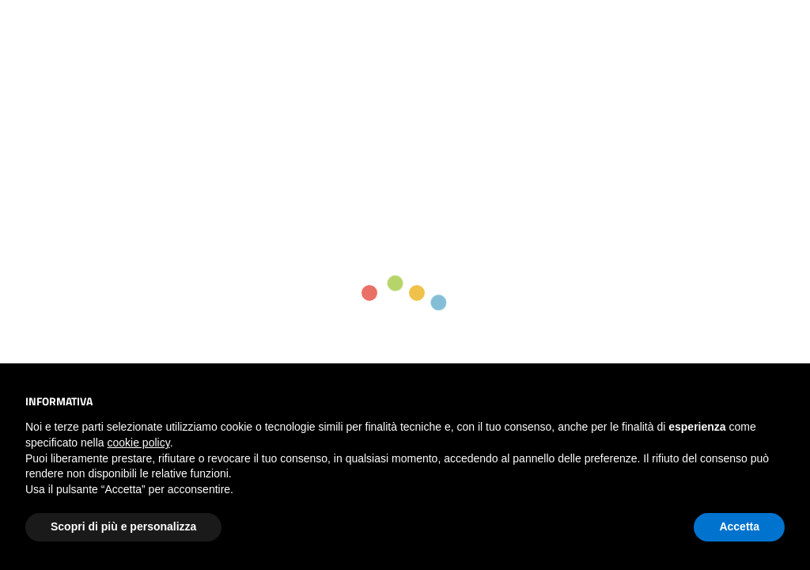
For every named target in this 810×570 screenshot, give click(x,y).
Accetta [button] (739, 526)
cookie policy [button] (139, 442)
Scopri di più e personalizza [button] (123, 526)
